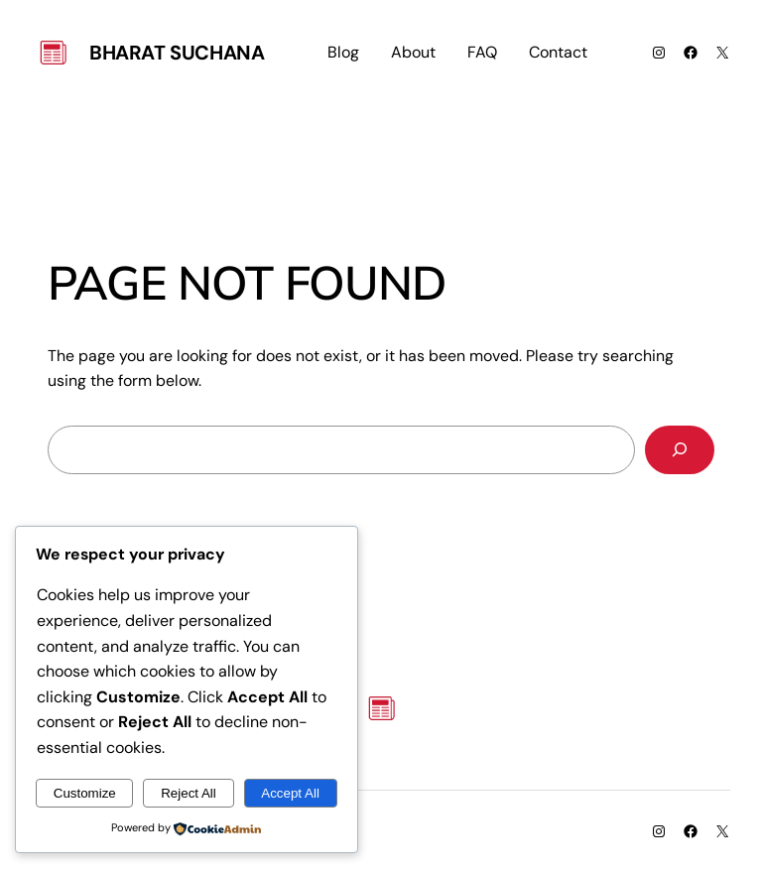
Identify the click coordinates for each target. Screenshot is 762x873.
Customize (85, 793)
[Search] (679, 450)
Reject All (188, 793)
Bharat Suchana (176, 52)
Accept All (290, 793)
